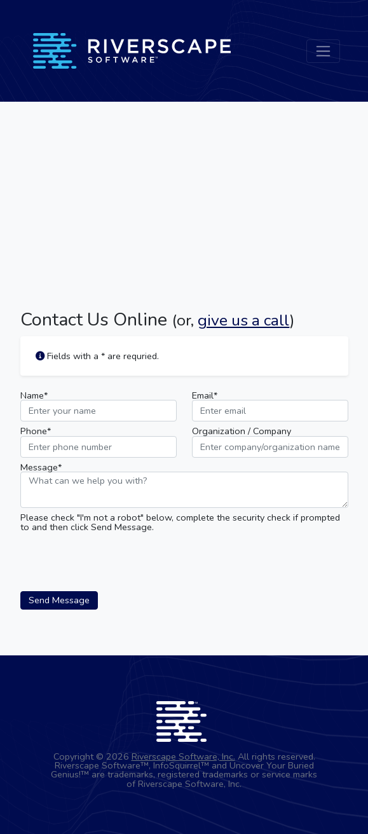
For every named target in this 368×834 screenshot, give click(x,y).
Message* (41, 467)
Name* (34, 395)
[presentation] (117, 561)
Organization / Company (241, 431)
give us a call (244, 320)
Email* (204, 395)
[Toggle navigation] (323, 51)
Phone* (35, 431)
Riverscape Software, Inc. (183, 756)
